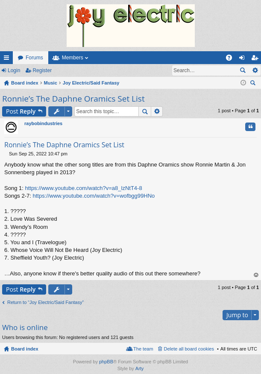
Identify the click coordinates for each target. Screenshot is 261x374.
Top (256, 275)
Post (20, 111)
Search (242, 70)
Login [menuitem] (243, 59)
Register (42, 70)
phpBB (106, 361)
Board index (24, 348)
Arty (139, 368)
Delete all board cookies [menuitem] (189, 348)
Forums (34, 58)
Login (14, 70)
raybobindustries (43, 123)
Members (72, 58)
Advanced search (255, 70)
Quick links (8, 59)
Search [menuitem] (253, 84)
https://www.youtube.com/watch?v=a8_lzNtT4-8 (83, 188)
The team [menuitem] (143, 348)
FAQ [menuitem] (231, 59)
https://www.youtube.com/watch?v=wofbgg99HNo (94, 196)
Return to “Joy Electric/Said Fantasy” (45, 302)
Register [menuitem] (256, 59)
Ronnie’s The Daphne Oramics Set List (73, 98)
